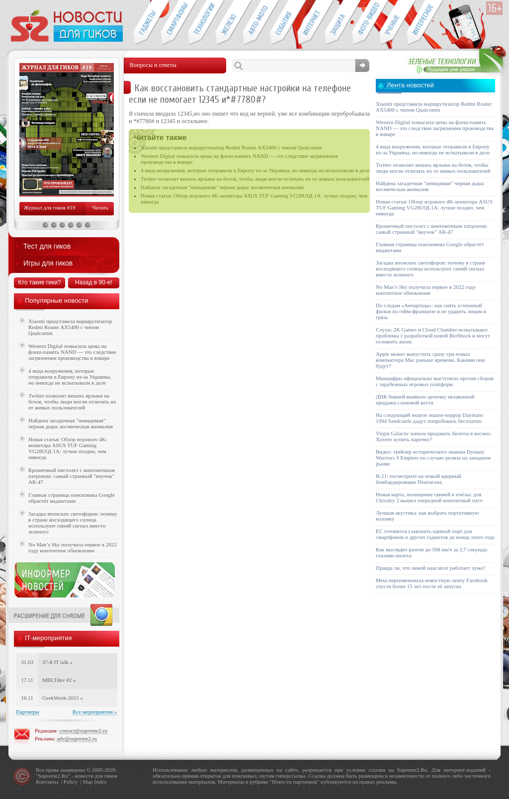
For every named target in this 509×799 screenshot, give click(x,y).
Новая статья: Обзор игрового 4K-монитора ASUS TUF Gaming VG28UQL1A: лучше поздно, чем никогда (67, 448)
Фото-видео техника (365, 23)
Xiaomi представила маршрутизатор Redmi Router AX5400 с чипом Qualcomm (231, 147)
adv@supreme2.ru (77, 738)
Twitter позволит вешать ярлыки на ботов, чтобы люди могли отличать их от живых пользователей (255, 179)
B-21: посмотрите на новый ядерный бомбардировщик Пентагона (418, 479)
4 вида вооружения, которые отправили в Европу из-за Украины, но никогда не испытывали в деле (255, 170)
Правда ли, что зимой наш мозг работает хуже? (430, 568)
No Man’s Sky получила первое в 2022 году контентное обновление (72, 547)
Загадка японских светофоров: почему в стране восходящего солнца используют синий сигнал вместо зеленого (72, 522)
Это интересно (425, 23)
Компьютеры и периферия (229, 23)
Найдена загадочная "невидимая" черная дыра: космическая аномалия (222, 187)
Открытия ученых (393, 23)
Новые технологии (201, 23)
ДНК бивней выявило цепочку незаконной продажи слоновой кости (425, 399)
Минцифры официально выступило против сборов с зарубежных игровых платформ (435, 381)
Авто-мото (256, 23)
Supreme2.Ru (53, 776)
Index (100, 782)
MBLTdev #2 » (59, 680)
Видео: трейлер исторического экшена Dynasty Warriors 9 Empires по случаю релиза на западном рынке (433, 457)
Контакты (47, 782)
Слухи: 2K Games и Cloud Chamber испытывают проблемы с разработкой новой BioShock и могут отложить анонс (433, 335)
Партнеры (27, 712)
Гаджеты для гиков (147, 23)
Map (87, 782)
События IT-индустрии (283, 23)
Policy (71, 782)
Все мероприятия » (95, 712)
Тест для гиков (47, 246)
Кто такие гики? (39, 282)
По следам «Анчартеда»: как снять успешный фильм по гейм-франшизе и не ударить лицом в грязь (431, 311)
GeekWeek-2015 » (62, 698)
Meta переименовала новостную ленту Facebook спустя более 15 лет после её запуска (432, 583)
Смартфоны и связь (174, 23)
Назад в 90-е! (93, 282)
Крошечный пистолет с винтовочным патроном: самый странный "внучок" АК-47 (71, 476)
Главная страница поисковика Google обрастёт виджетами (71, 498)
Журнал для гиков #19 (49, 207)
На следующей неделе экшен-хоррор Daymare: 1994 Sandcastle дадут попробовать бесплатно (430, 418)
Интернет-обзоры (311, 23)
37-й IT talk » (57, 662)
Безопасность (338, 23)
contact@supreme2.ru (83, 730)
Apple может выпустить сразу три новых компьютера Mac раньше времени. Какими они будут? (430, 360)
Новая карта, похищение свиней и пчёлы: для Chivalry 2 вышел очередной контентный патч (429, 497)
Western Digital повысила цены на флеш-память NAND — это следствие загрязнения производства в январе (72, 352)
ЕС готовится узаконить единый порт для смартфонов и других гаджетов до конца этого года (435, 534)
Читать (100, 207)
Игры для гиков (48, 263)
